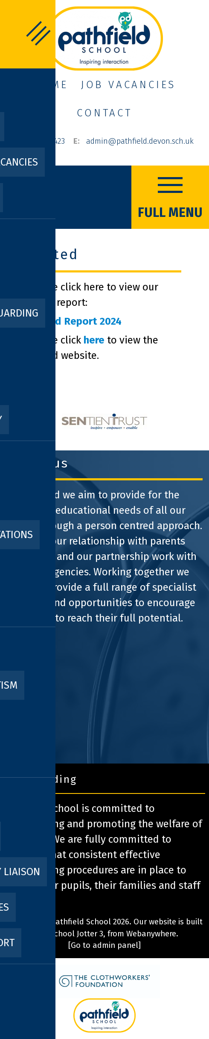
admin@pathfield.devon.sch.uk (140, 141)
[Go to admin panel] (104, 945)
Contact (104, 113)
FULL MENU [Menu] (170, 196)
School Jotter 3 (76, 933)
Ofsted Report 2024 (75, 321)
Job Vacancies (128, 85)
